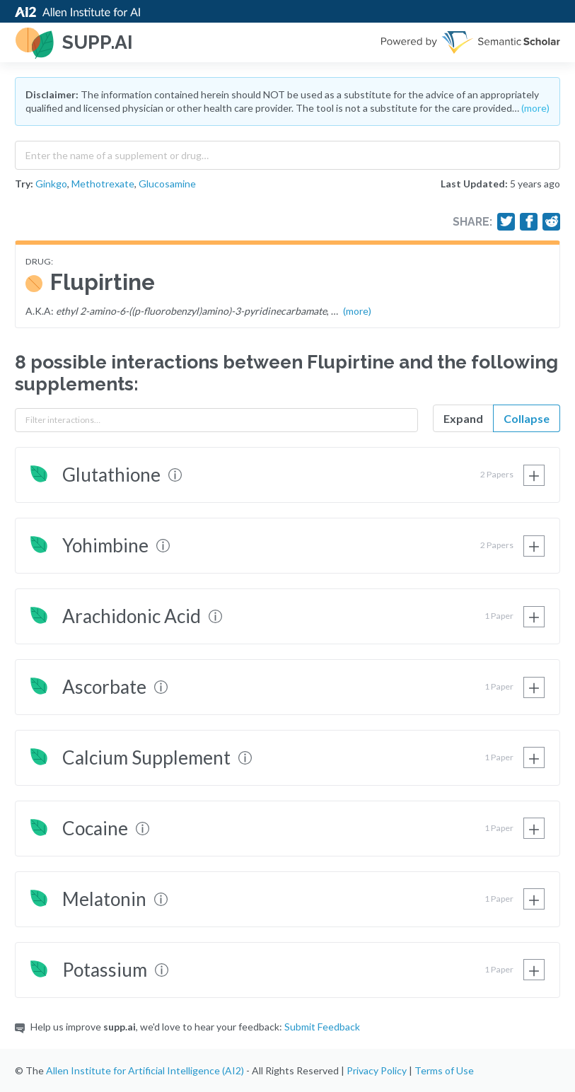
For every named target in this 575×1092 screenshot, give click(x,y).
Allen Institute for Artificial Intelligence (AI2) (145, 1070)
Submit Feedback (322, 1027)
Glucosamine (167, 184)
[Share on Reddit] (551, 221)
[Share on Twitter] (506, 221)
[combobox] (287, 152)
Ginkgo (51, 184)
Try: (24, 184)
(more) (535, 108)
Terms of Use (444, 1070)
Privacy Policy (377, 1070)
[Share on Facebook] (529, 221)
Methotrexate (102, 184)
